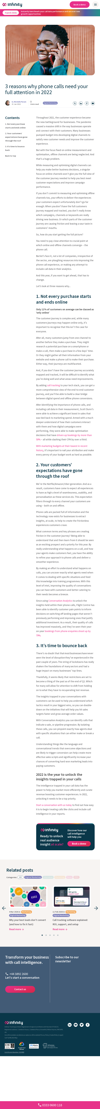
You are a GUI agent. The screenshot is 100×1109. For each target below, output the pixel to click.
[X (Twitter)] (82, 1025)
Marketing (59, 877)
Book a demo (80, 4)
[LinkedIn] (70, 1025)
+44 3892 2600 (19, 974)
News (69, 877)
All (20, 877)
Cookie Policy (54, 1035)
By (19, 102)
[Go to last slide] (4, 908)
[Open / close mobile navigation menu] (95, 4)
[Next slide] (96, 908)
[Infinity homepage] (12, 4)
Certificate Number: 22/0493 (14, 1052)
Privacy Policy (44, 1035)
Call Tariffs (8, 1038)
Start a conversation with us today (54, 805)
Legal (61, 1035)
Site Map (14, 1038)
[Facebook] (88, 1025)
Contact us (20, 989)
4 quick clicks (11, 12)
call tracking (53, 385)
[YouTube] (76, 1025)
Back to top (10, 155)
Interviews (48, 877)
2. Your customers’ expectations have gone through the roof (16, 137)
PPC (76, 877)
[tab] (42, 935)
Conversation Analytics (60, 600)
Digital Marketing (50, 103)
